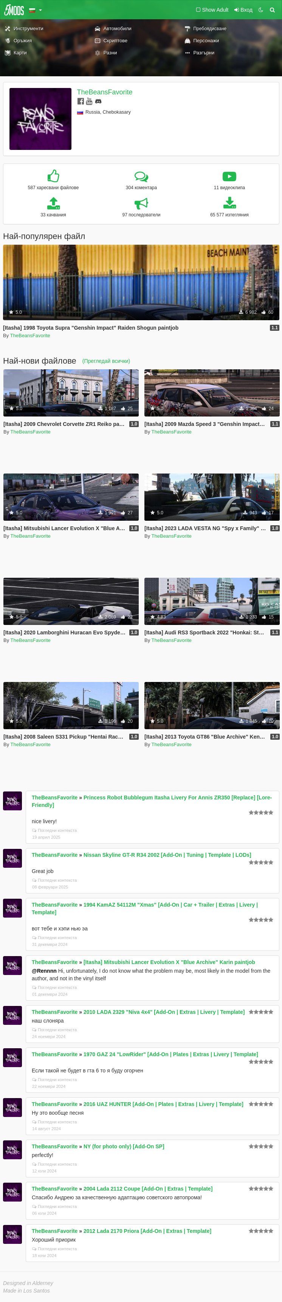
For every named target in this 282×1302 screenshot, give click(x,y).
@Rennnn (44, 971)
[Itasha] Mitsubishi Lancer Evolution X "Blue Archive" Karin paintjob (169, 962)
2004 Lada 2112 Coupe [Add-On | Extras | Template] (148, 1189)
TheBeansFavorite (105, 92)
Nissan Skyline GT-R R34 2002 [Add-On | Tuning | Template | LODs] (167, 855)
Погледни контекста (54, 830)
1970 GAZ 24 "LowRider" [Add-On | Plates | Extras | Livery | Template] (171, 1054)
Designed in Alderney (28, 1283)
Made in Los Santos (26, 1291)
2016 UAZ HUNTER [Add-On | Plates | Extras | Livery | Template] (163, 1104)
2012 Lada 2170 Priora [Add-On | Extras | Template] (147, 1231)
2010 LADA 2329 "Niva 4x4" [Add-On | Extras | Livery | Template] (164, 1012)
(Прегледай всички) (106, 361)
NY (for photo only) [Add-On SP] (124, 1146)
